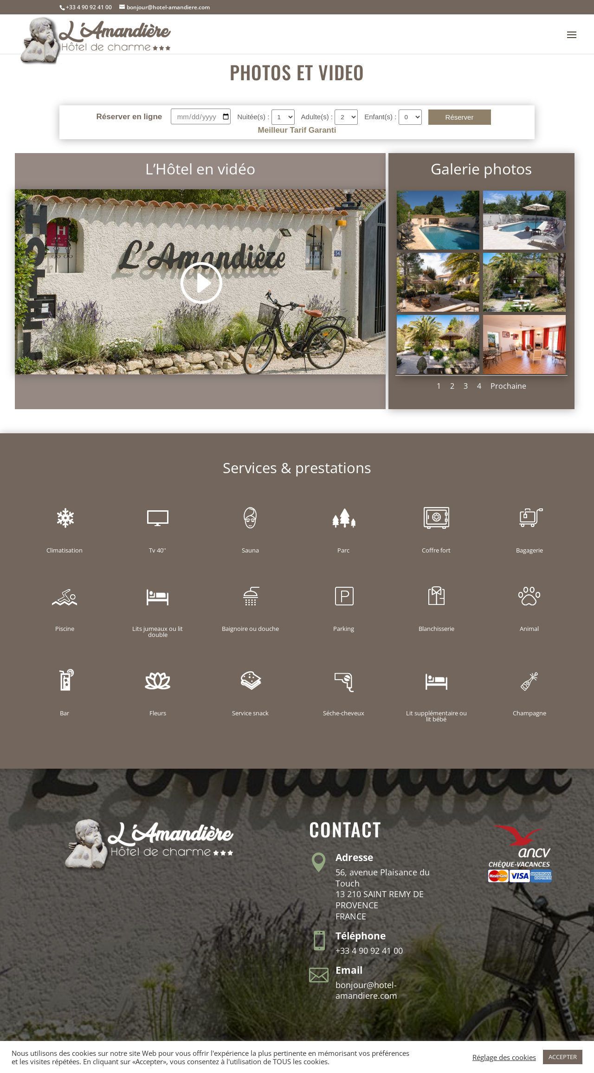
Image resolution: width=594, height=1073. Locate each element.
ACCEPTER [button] (563, 1057)
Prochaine (508, 386)
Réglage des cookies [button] (504, 1057)
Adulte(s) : (318, 117)
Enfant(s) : (381, 117)
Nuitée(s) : (254, 117)
